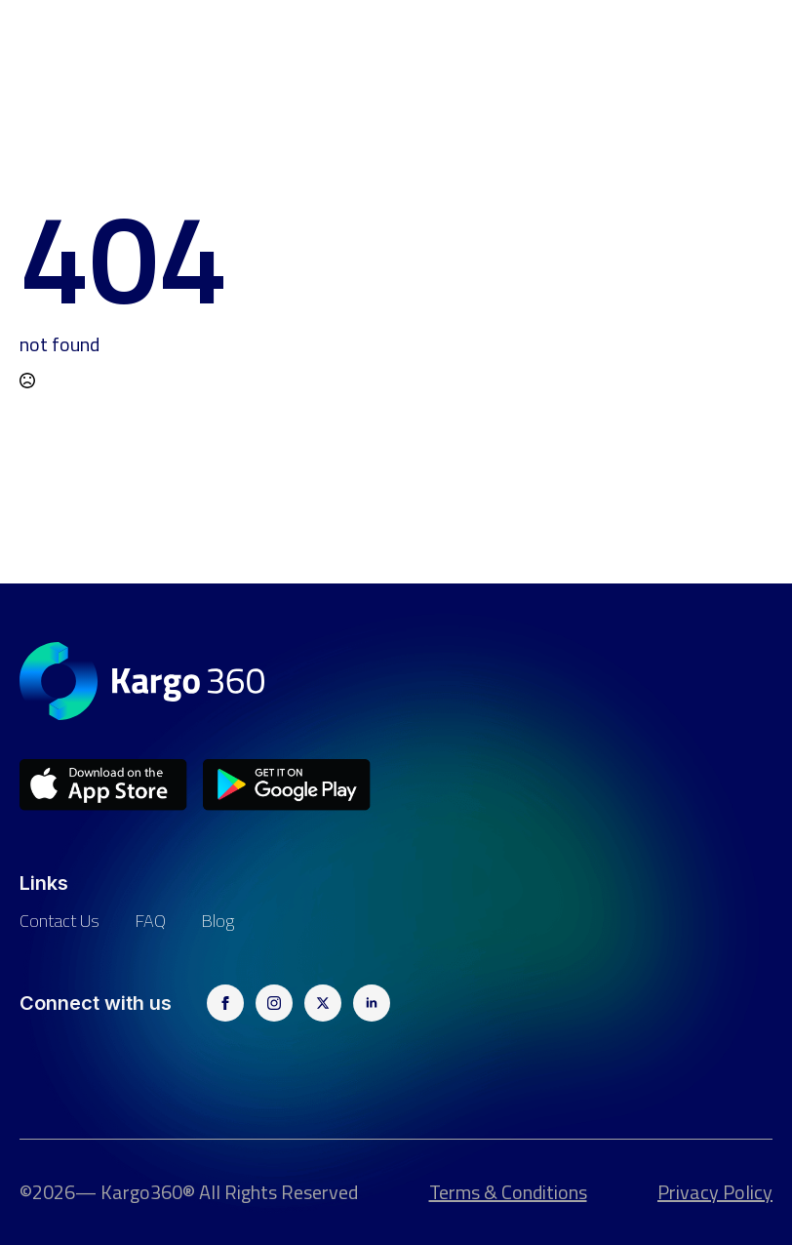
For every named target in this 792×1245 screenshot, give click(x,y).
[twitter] (322, 1003)
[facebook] (225, 1003)
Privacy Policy (714, 1192)
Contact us (59, 920)
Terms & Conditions (508, 1192)
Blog (217, 920)
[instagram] (274, 1003)
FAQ (150, 920)
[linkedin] (371, 1003)
